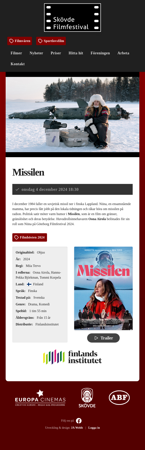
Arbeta (123, 53)
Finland (35, 284)
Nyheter (36, 53)
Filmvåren (19, 40)
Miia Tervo (33, 266)
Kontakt (18, 64)
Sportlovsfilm (51, 40)
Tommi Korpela (50, 277)
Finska (32, 291)
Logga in (94, 427)
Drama (32, 304)
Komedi (44, 304)
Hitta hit (76, 53)
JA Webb (77, 427)
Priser (56, 53)
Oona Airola (41, 272)
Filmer (16, 53)
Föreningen (100, 53)
